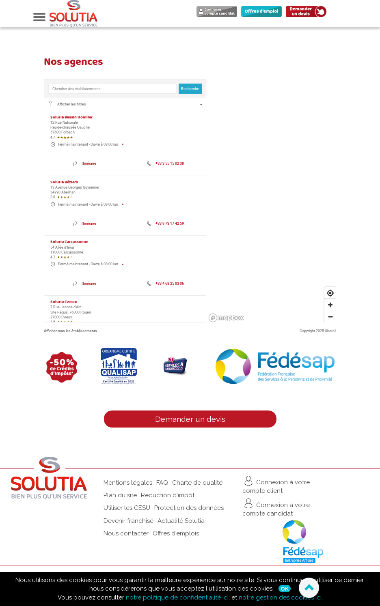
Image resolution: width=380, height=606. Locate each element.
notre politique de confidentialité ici (177, 597)
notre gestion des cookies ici (280, 597)
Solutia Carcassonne (69, 242)
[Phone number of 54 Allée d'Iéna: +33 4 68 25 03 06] (165, 283)
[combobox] (112, 89)
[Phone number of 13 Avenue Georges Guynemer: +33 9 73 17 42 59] (165, 223)
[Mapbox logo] (226, 317)
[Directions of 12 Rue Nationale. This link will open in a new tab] (84, 164)
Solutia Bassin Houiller (71, 117)
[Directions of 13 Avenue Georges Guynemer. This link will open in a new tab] (84, 223)
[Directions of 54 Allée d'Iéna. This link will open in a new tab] (84, 283)
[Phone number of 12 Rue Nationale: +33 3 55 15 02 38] (165, 164)
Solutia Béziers (64, 182)
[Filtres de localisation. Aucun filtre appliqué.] (125, 104)
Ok (285, 588)
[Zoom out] (330, 316)
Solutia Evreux (63, 302)
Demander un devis (190, 419)
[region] (272, 200)
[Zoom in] (330, 305)
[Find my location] (330, 293)
